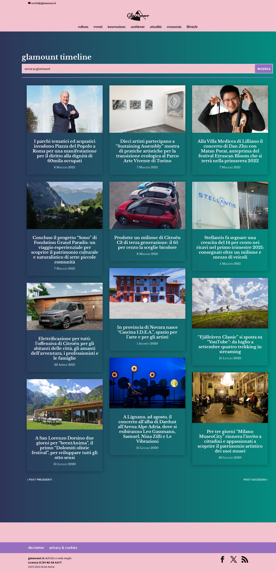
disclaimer (36, 547)
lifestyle (192, 27)
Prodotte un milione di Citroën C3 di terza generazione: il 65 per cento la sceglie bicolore (147, 242)
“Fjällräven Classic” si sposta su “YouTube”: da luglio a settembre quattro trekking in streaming (230, 344)
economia (174, 27)
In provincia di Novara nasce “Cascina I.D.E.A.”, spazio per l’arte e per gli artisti (147, 332)
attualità (156, 27)
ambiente (138, 27)
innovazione (116, 27)
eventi (97, 27)
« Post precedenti (39, 479)
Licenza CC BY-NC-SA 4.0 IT (45, 562)
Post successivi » (256, 479)
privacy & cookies (63, 547)
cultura (83, 27)
